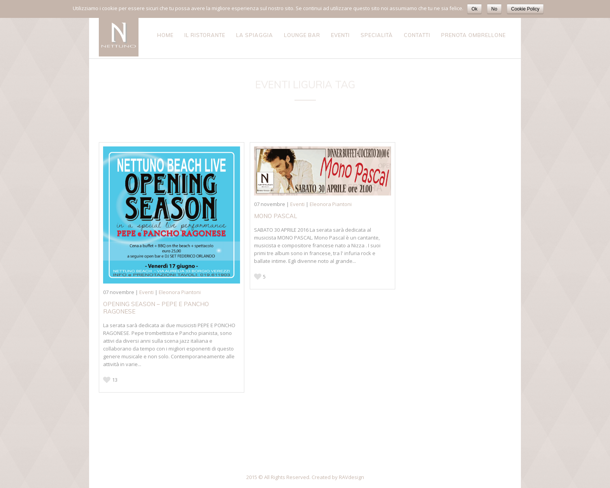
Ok (474, 9)
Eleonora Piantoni (180, 292)
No (494, 9)
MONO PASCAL (275, 216)
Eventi (146, 292)
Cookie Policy (525, 9)
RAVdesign (351, 477)
